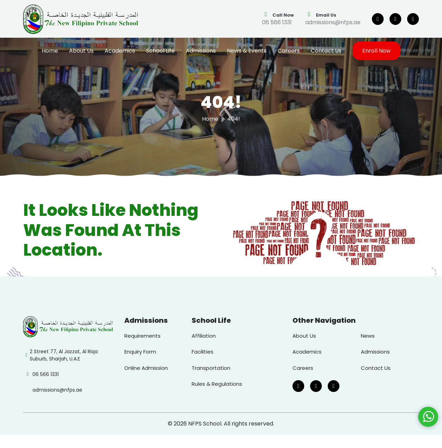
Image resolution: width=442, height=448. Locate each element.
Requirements (142, 335)
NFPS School (204, 424)
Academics (120, 51)
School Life (160, 51)
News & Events (247, 51)
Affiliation (204, 335)
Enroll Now (376, 51)
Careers (289, 51)
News (368, 335)
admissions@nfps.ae (333, 22)
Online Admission (146, 368)
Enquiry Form (140, 351)
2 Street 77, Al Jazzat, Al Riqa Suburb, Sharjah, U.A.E (64, 355)
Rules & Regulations (217, 383)
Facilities (202, 351)
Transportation (211, 368)
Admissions (201, 51)
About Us (81, 51)
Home (50, 51)
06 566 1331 (277, 22)
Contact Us (326, 51)
